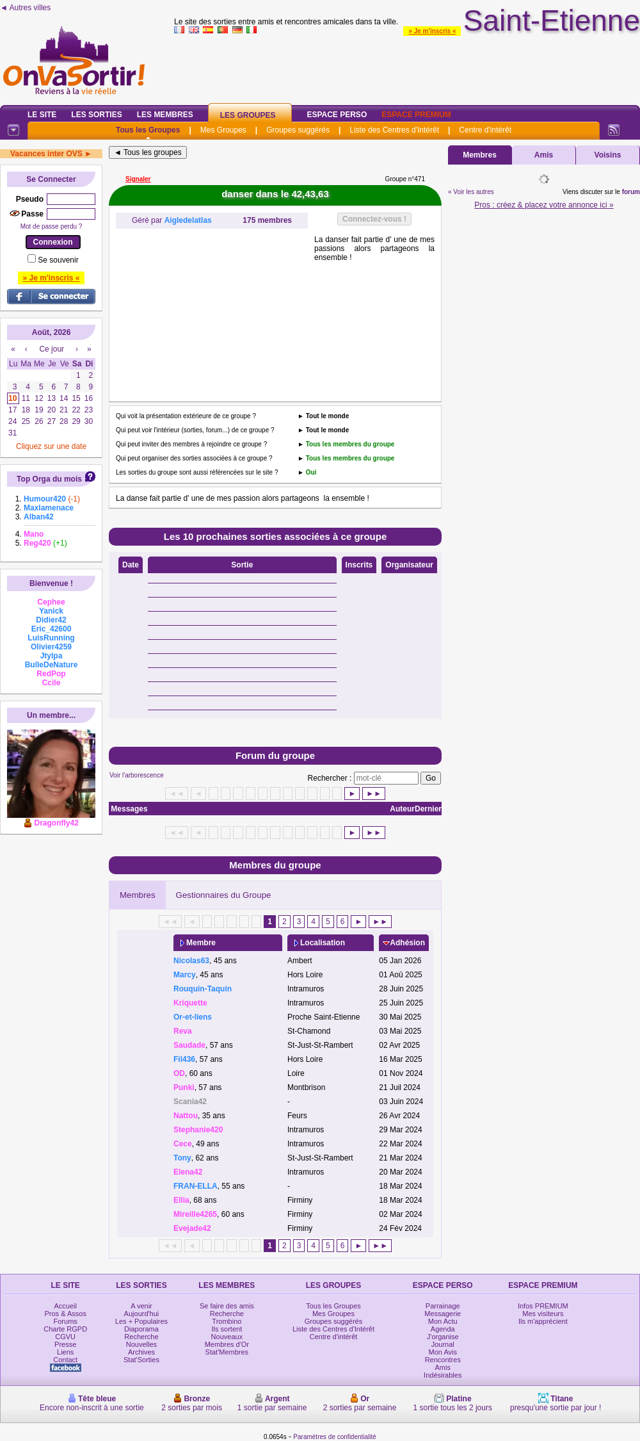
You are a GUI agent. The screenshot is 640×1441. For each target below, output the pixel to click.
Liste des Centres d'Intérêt (394, 130)
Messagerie (442, 1313)
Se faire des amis (227, 1306)
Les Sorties (96, 114)
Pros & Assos (65, 1313)
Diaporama (141, 1329)
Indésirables (442, 1375)
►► (373, 793)
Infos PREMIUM (543, 1306)
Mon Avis (443, 1352)
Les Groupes (248, 115)
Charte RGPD (65, 1329)
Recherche (141, 1336)
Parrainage (443, 1306)
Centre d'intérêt (485, 130)
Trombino (226, 1321)
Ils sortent (227, 1329)
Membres (138, 895)
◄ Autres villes (25, 7)
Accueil (65, 1306)
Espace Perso (337, 114)
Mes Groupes (223, 130)
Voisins (608, 155)
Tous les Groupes (148, 130)
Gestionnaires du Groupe (223, 895)
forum (631, 191)
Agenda (443, 1329)
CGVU (65, 1336)
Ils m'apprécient (543, 1321)
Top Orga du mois (49, 479)
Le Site (42, 114)
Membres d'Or (227, 1344)
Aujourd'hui (141, 1313)
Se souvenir (58, 260)
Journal (442, 1344)
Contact (65, 1360)
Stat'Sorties (141, 1360)
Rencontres (443, 1360)
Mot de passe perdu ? (51, 226)
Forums (65, 1321)
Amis (543, 155)
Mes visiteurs (542, 1313)
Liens (65, 1352)
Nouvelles (141, 1344)
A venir (141, 1306)
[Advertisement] (212, 315)
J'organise (443, 1336)
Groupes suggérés (298, 130)
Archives (141, 1352)
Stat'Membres (227, 1352)
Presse (65, 1344)
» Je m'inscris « (432, 31)
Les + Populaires (141, 1321)
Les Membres (165, 114)
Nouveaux (227, 1336)
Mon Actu (443, 1321)
